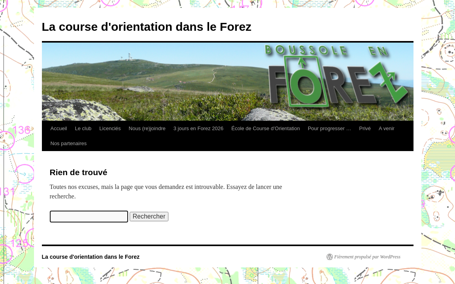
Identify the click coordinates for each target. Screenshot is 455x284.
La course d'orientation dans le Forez (147, 26)
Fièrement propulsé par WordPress (367, 257)
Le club (83, 128)
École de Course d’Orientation (265, 128)
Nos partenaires (69, 143)
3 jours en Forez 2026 (198, 128)
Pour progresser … (329, 128)
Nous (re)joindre (147, 128)
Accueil (59, 128)
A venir (387, 128)
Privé (365, 128)
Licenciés (110, 128)
